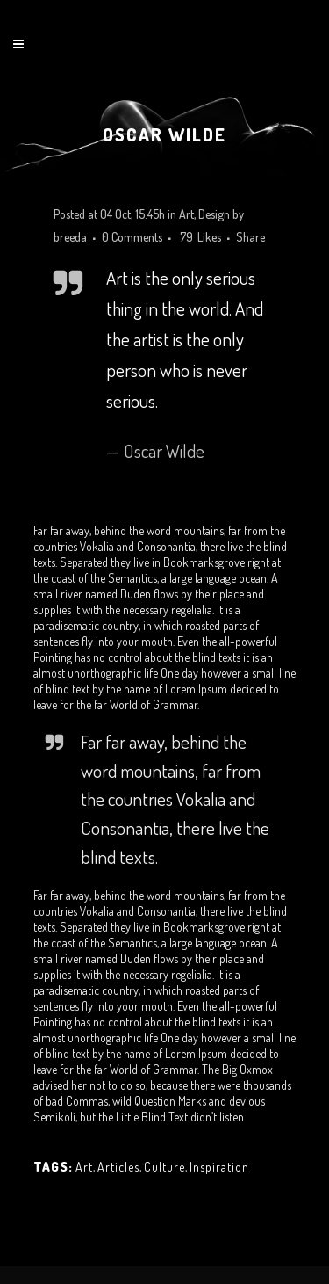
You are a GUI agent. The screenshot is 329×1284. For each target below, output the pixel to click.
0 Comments (132, 236)
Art (186, 214)
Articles (118, 1166)
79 (200, 237)
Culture (164, 1166)
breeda (70, 236)
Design (214, 214)
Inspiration (219, 1166)
